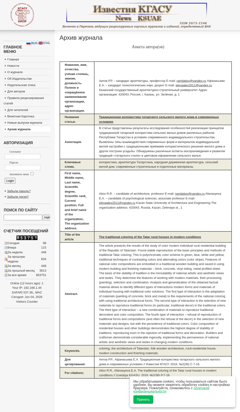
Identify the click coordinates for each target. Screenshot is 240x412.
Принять (143, 399)
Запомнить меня (21, 174)
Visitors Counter (27, 301)
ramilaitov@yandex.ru (191, 81)
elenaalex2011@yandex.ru (194, 85)
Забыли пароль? (18, 191)
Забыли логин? (18, 196)
